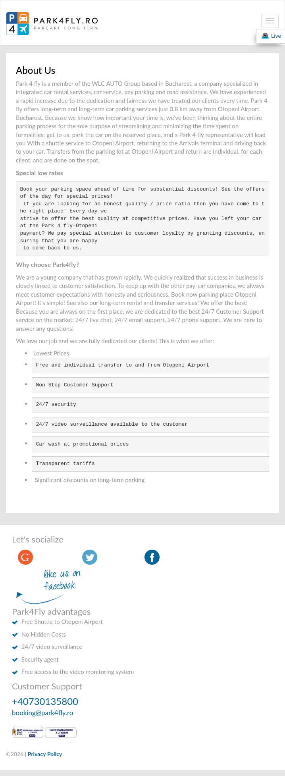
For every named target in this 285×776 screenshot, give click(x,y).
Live (270, 35)
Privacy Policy (45, 754)
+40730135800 (45, 701)
